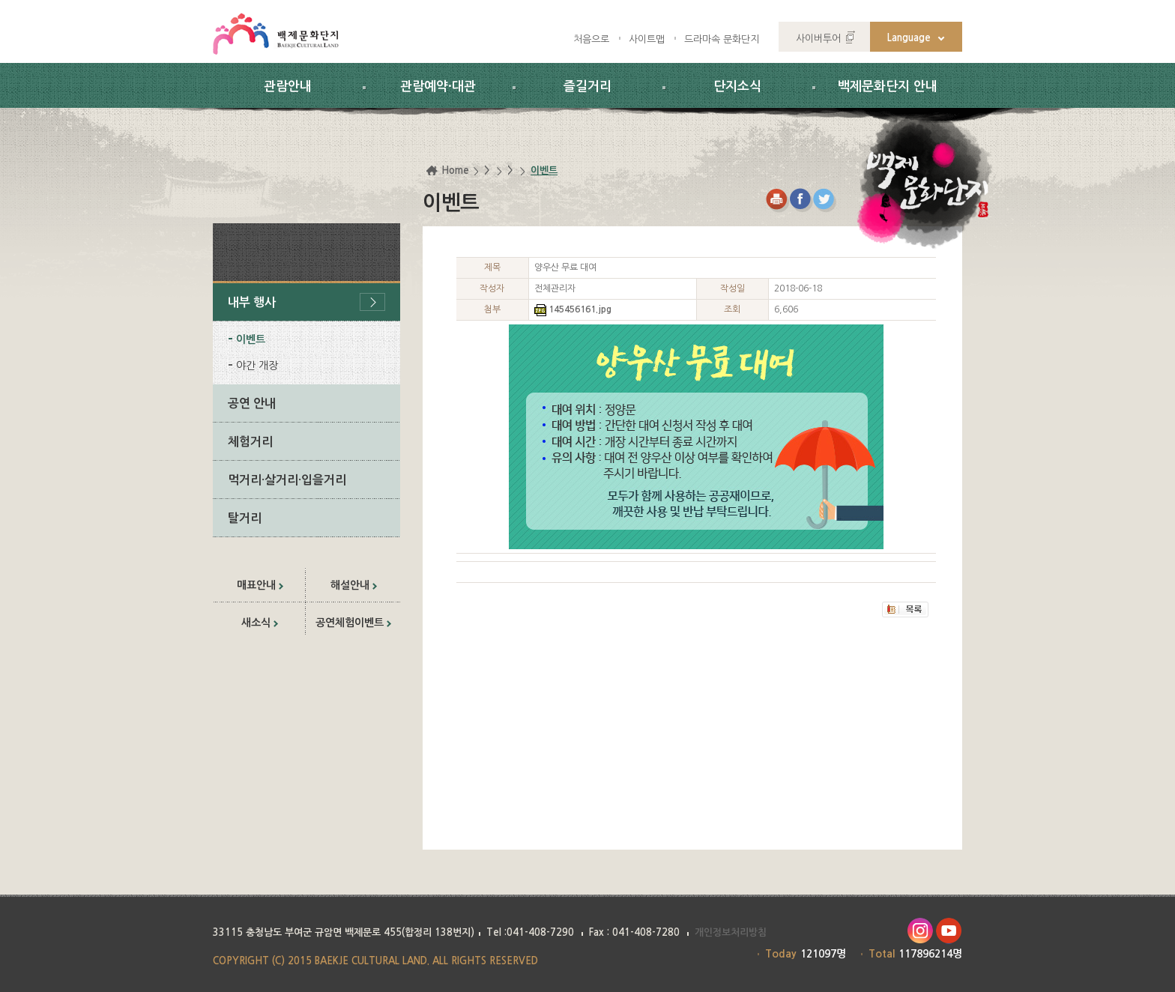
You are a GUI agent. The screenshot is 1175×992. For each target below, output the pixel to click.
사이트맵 (647, 39)
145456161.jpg (580, 309)
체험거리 (250, 441)
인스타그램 (920, 931)
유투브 (949, 931)
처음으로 (591, 39)
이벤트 (250, 339)
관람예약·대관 (438, 86)
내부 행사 (252, 302)
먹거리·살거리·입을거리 (287, 480)
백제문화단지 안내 (887, 86)
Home (455, 170)
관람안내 (288, 86)
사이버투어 (818, 38)
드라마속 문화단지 (721, 39)
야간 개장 (257, 365)
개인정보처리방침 (731, 932)
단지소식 (737, 86)
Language (909, 38)
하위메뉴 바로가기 (0, 0)
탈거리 (245, 518)
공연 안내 (252, 403)
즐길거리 (587, 86)
